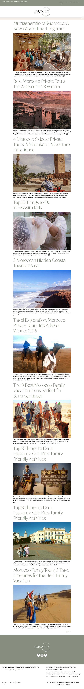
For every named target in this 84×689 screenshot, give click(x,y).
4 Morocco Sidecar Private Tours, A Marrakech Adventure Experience (41, 144)
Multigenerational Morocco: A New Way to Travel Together (41, 25)
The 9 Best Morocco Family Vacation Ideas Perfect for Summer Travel (39, 390)
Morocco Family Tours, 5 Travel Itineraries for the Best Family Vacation (41, 575)
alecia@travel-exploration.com (14, 670)
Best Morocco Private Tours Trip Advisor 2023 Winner (39, 83)
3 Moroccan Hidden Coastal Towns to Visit (39, 262)
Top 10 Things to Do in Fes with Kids (31, 204)
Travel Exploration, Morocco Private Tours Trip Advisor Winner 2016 (39, 325)
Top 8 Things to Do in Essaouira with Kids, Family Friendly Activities (38, 453)
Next (69, 632)
